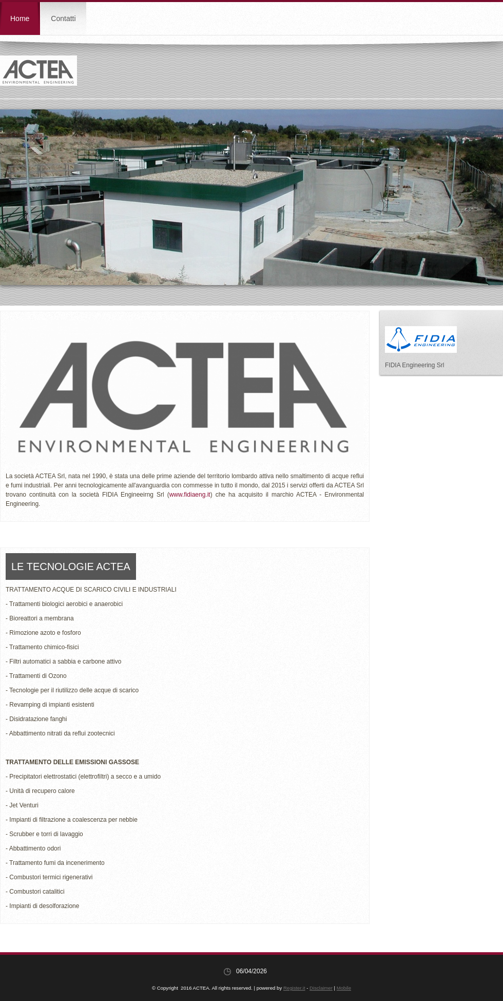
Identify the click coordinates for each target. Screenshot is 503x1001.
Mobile (344, 988)
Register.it (294, 988)
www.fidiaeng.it (189, 494)
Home (19, 18)
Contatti (63, 18)
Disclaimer (321, 988)
